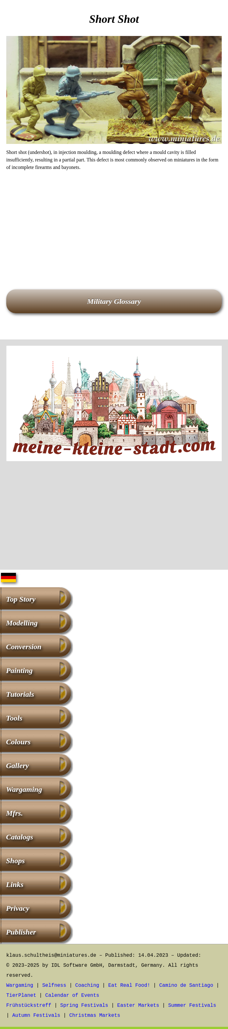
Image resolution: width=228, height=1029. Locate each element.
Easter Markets (138, 1005)
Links (14, 884)
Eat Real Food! (129, 985)
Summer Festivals (192, 1005)
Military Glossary (114, 301)
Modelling (21, 623)
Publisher (21, 932)
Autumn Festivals (36, 1015)
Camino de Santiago (186, 985)
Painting (19, 670)
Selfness (54, 985)
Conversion (23, 647)
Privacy (17, 908)
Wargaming (24, 789)
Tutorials (20, 694)
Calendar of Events (72, 995)
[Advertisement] (114, 221)
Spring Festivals (84, 1005)
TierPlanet (21, 995)
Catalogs (19, 837)
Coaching (87, 985)
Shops (15, 861)
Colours (18, 742)
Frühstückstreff (28, 1005)
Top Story (20, 599)
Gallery (17, 766)
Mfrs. (14, 813)
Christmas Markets (94, 1015)
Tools (14, 718)
